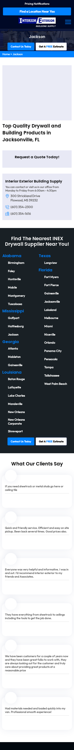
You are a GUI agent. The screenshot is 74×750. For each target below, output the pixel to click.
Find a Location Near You (37, 11)
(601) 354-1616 (20, 214)
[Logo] (37, 22)
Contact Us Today (21, 46)
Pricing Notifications (37, 4)
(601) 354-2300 (21, 207)
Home (6, 54)
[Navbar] (68, 22)
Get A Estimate (51, 46)
